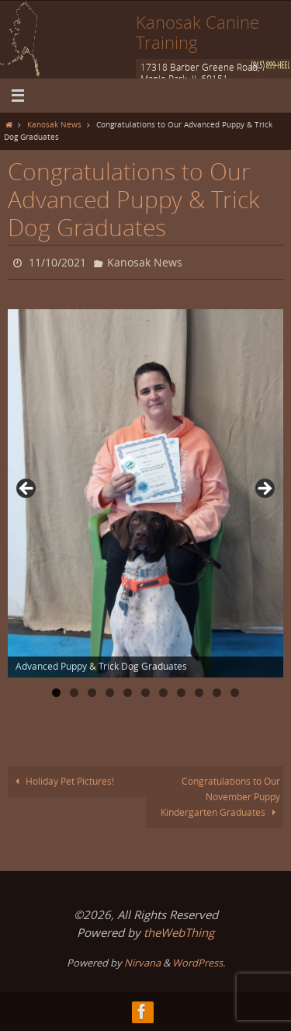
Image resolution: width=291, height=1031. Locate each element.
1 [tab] (56, 692)
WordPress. (198, 963)
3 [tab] (92, 692)
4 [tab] (110, 692)
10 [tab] (217, 692)
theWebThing (179, 932)
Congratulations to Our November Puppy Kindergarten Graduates (221, 796)
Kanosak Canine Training (197, 32)
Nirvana (142, 963)
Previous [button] (27, 489)
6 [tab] (145, 692)
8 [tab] (181, 692)
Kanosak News (54, 125)
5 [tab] (127, 692)
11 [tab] (235, 692)
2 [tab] (74, 692)
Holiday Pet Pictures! (63, 781)
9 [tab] (199, 692)
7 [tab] (163, 692)
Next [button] (263, 489)
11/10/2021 (57, 262)
